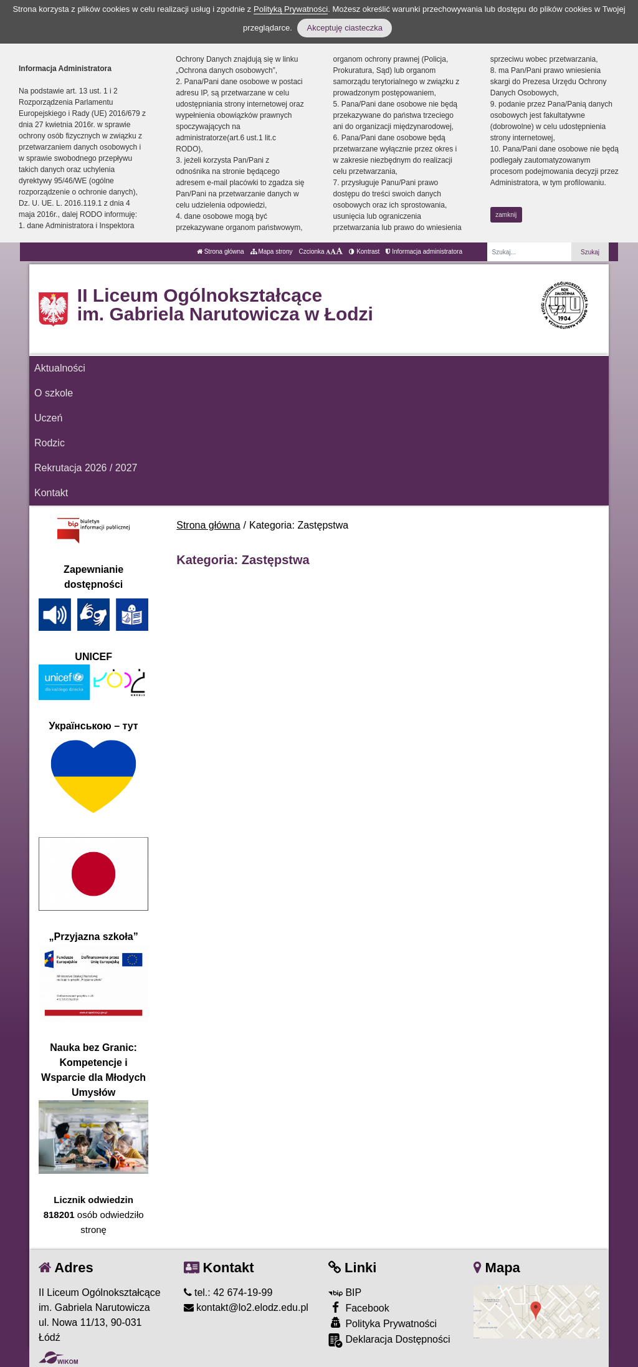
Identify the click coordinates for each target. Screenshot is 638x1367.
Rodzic (49, 443)
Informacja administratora (424, 251)
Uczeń (48, 418)
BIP (344, 1292)
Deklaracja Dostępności (389, 1340)
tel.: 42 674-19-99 (228, 1292)
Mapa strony (271, 251)
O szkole (53, 393)
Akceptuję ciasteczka (344, 27)
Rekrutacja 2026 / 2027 (85, 468)
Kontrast (364, 251)
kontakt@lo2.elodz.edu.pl (246, 1307)
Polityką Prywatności (291, 9)
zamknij (506, 214)
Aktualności (59, 368)
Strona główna (220, 251)
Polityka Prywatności (382, 1323)
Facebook (358, 1307)
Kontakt (51, 492)
